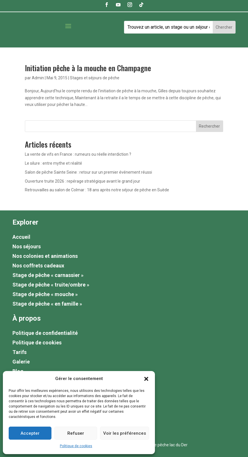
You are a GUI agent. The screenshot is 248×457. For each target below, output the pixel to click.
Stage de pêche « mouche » (45, 294)
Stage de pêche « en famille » (47, 304)
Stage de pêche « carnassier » (48, 275)
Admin (38, 78)
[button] (146, 379)
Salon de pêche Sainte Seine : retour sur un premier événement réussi (88, 172)
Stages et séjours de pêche (94, 78)
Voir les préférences (124, 433)
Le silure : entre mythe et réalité (53, 163)
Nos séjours (26, 246)
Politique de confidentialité (45, 333)
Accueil (21, 237)
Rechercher (209, 126)
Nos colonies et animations (45, 256)
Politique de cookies (76, 446)
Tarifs (19, 352)
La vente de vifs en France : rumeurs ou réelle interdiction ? (78, 154)
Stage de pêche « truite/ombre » (50, 285)
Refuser (75, 433)
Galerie (21, 362)
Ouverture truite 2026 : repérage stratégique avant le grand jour (82, 181)
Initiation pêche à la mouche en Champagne (88, 68)
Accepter (30, 433)
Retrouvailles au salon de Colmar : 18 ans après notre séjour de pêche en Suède (97, 190)
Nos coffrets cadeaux (38, 266)
